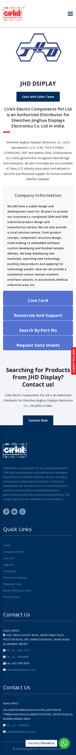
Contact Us (9, 571)
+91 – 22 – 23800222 (18, 725)
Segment (8, 564)
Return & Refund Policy (17, 590)
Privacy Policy (11, 597)
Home (6, 545)
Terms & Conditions (15, 577)
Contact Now (38, 420)
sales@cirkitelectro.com (20, 670)
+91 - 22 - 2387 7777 (17, 650)
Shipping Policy (12, 584)
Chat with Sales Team (38, 97)
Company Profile (13, 552)
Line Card (9, 558)
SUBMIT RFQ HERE (73, 361)
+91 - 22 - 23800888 (17, 657)
